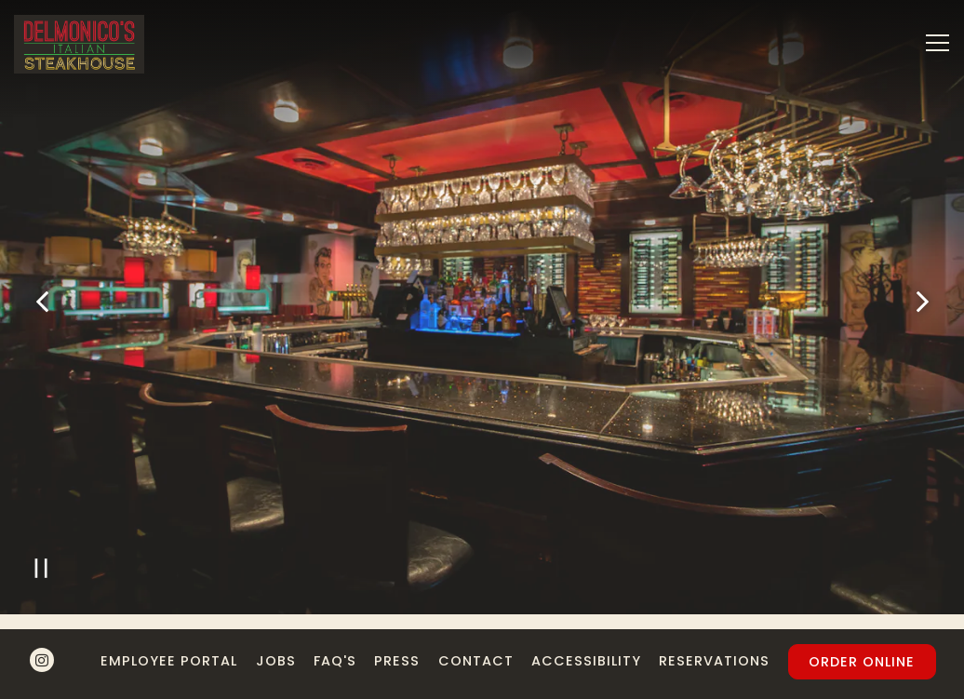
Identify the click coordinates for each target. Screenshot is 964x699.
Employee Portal (168, 661)
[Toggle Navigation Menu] (937, 43)
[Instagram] (42, 660)
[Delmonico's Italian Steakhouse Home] (79, 43)
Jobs (276, 661)
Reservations (714, 661)
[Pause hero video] (41, 566)
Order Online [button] (862, 661)
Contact (476, 661)
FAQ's (335, 661)
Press (397, 661)
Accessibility (586, 661)
